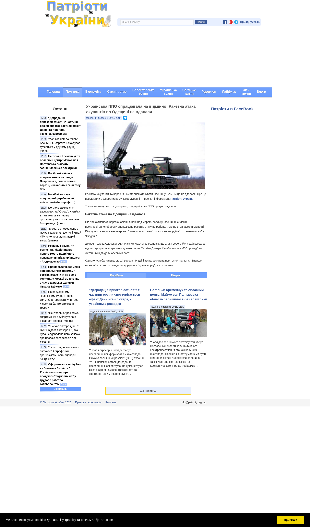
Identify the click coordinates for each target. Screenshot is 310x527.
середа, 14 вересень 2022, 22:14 (103, 118)
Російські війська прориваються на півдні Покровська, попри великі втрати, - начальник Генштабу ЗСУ (60, 181)
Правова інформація (88, 402)
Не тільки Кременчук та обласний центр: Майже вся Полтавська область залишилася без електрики (178, 294)
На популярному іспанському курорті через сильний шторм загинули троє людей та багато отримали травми (59, 299)
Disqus (175, 275)
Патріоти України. (182, 198)
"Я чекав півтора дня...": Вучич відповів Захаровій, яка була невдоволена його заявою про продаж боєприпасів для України (60, 334)
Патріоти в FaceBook (232, 109)
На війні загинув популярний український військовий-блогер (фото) (57, 198)
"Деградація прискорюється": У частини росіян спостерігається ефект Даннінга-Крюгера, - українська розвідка (60, 125)
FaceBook (116, 275)
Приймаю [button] (290, 519)
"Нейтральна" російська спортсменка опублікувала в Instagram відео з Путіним (59, 316)
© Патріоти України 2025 (55, 402)
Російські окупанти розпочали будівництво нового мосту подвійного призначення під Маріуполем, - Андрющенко (60, 253)
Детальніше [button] (104, 519)
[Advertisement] (155, 57)
